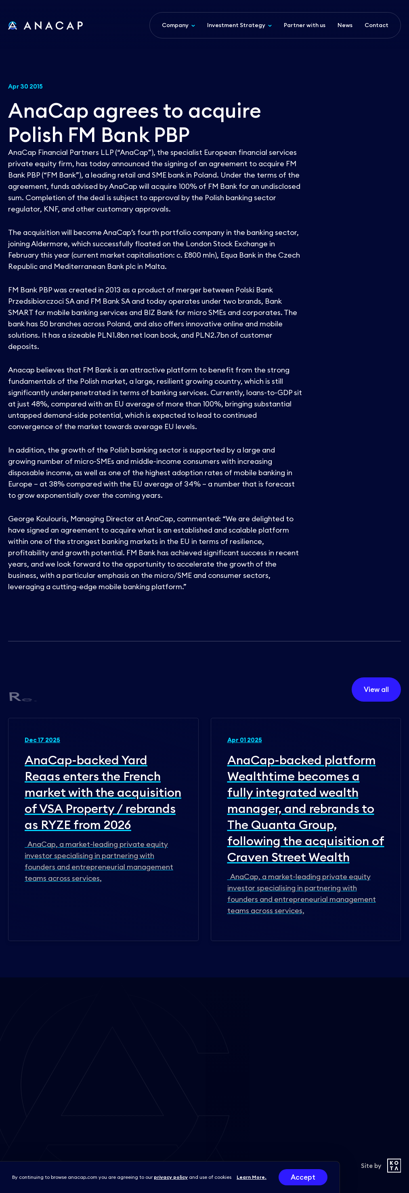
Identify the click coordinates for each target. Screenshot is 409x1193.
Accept (303, 1177)
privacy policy (171, 1177)
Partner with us (304, 25)
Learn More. (251, 1177)
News (345, 25)
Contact (376, 25)
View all (376, 689)
